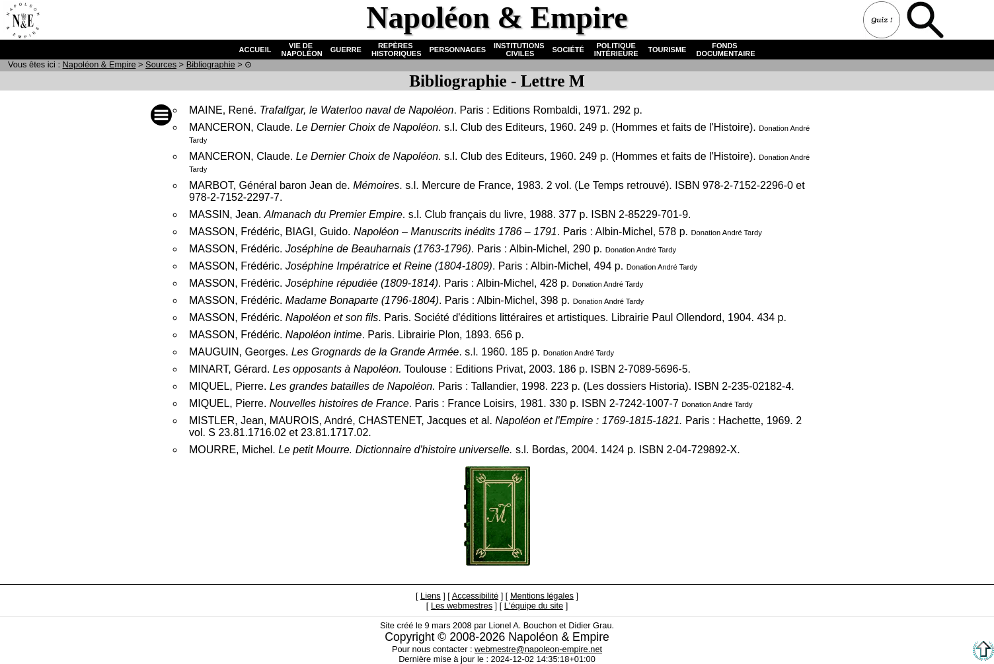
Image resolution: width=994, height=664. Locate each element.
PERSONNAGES (458, 50)
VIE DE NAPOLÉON (300, 49)
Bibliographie (210, 64)
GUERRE (346, 50)
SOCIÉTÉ (568, 50)
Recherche (926, 21)
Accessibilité (475, 596)
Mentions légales (542, 596)
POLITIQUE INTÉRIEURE (616, 49)
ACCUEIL (255, 50)
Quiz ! (883, 21)
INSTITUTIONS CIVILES (519, 49)
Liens (430, 596)
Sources (160, 64)
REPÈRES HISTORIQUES (395, 49)
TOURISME (667, 50)
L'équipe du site (533, 605)
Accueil (22, 21)
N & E (99, 64)
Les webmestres (461, 605)
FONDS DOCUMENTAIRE (724, 49)
